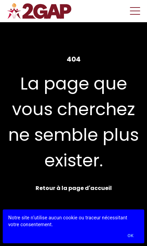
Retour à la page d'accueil (74, 188)
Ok (131, 236)
